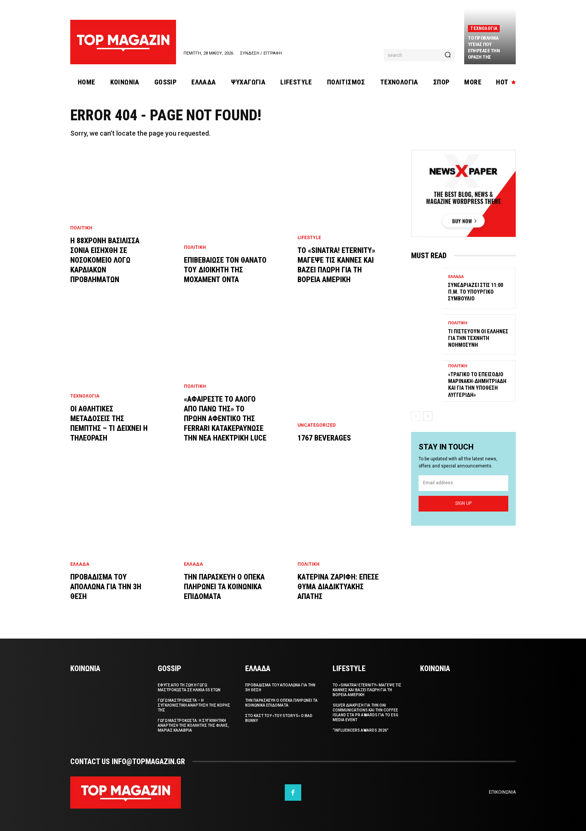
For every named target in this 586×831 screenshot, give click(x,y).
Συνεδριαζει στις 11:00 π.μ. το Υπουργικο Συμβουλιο (475, 292)
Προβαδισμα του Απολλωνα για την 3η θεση (105, 586)
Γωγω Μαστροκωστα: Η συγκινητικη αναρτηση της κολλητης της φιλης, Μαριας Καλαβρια (193, 725)
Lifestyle (309, 237)
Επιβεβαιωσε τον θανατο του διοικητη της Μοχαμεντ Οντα (225, 270)
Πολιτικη (81, 228)
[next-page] (427, 416)
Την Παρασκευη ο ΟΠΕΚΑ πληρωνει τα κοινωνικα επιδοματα (224, 586)
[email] (463, 483)
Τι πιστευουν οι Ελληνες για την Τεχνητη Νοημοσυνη (478, 338)
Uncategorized (316, 425)
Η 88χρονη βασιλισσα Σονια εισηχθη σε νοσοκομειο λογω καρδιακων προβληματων (104, 260)
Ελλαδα (79, 564)
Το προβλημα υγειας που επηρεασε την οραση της (484, 47)
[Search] (448, 55)
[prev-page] (415, 416)
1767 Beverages (324, 437)
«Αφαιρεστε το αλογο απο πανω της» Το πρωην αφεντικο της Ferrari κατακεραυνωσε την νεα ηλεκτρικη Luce (225, 418)
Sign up (463, 503)
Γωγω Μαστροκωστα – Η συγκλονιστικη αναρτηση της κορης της (194, 705)
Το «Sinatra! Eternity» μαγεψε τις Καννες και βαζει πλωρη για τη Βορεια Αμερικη (367, 690)
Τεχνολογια (483, 28)
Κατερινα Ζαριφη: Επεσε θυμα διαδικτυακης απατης (338, 586)
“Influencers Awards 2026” (361, 730)
